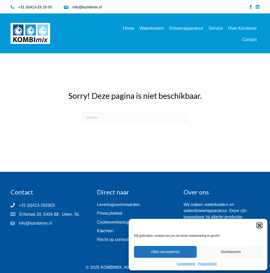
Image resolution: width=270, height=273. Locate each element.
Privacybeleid (207, 264)
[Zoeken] (135, 117)
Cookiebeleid (186, 264)
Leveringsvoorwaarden (118, 204)
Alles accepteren (165, 251)
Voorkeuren (231, 251)
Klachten (105, 231)
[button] (259, 225)
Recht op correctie (114, 239)
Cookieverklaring (112, 222)
